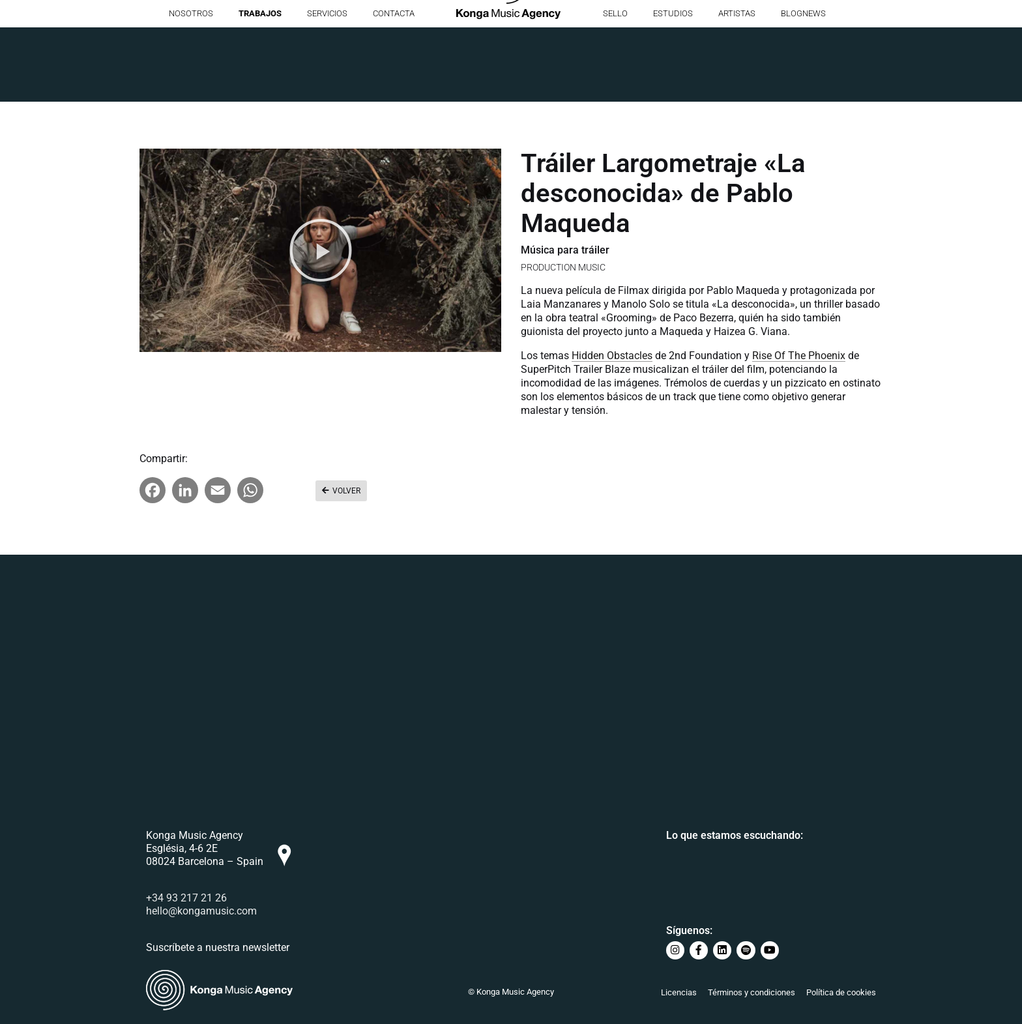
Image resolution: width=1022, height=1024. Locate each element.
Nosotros (191, 88)
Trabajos (260, 88)
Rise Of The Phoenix (798, 355)
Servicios (327, 88)
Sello (615, 88)
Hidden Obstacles (612, 355)
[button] (320, 250)
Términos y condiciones (751, 992)
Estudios (673, 88)
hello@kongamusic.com (201, 913)
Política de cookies (841, 992)
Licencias (679, 992)
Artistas (736, 88)
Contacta (394, 88)
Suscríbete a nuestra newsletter (217, 949)
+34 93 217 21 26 (186, 900)
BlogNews (803, 88)
